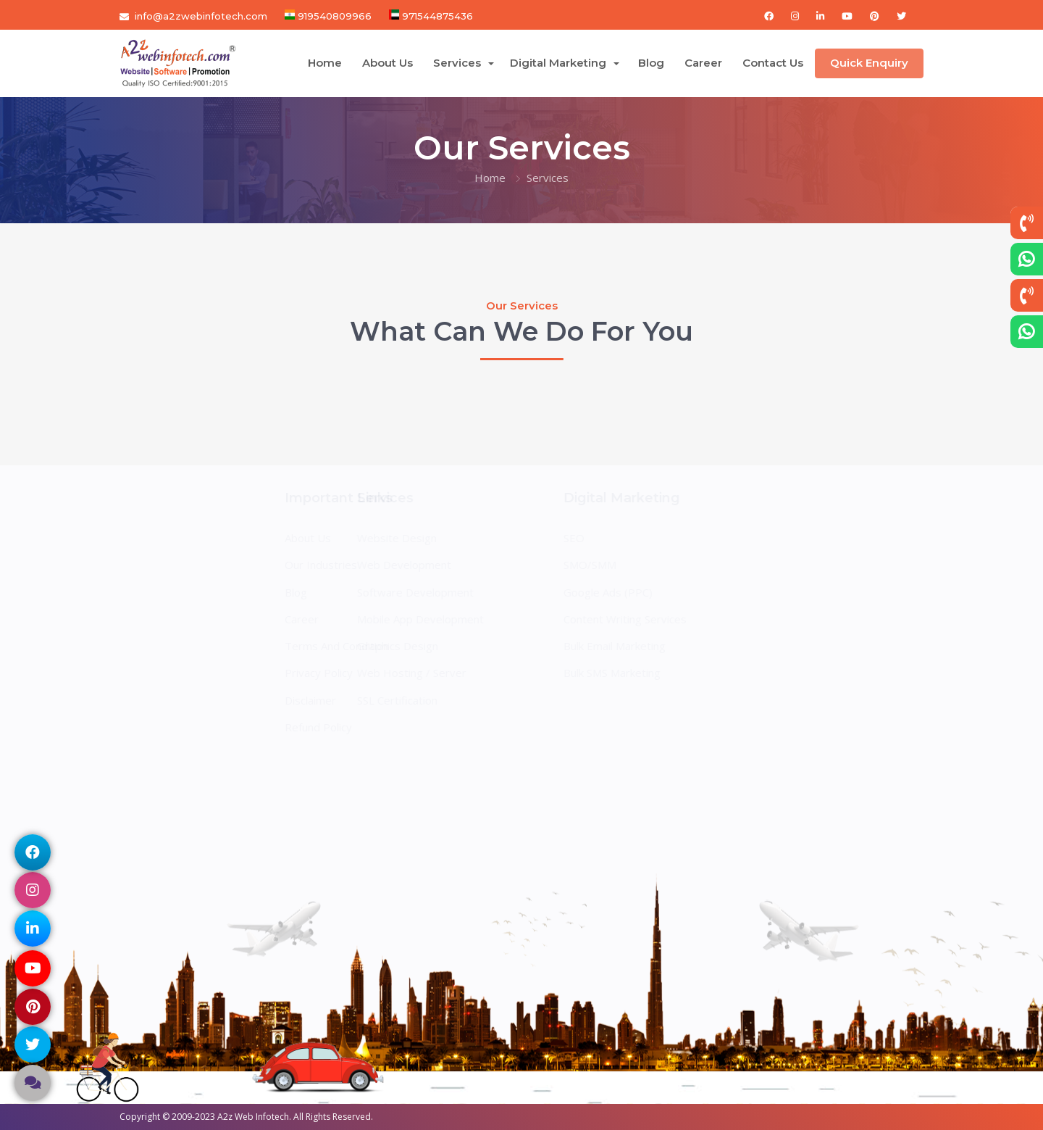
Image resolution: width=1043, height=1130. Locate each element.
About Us (387, 63)
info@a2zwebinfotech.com (201, 16)
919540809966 (333, 16)
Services (458, 63)
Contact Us (772, 63)
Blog (651, 63)
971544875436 (436, 16)
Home (325, 63)
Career (703, 63)
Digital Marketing (559, 63)
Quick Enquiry (869, 63)
